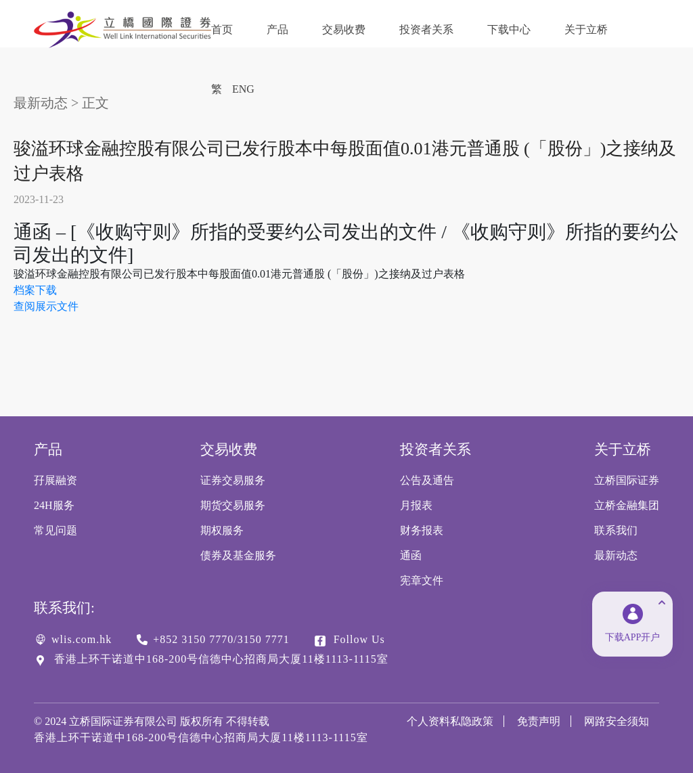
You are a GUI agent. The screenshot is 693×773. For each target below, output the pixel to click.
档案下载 (35, 290)
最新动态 (41, 102)
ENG (243, 89)
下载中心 (509, 29)
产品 (277, 29)
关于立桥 (586, 29)
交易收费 (343, 29)
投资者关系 (426, 29)
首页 (222, 29)
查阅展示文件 (46, 306)
